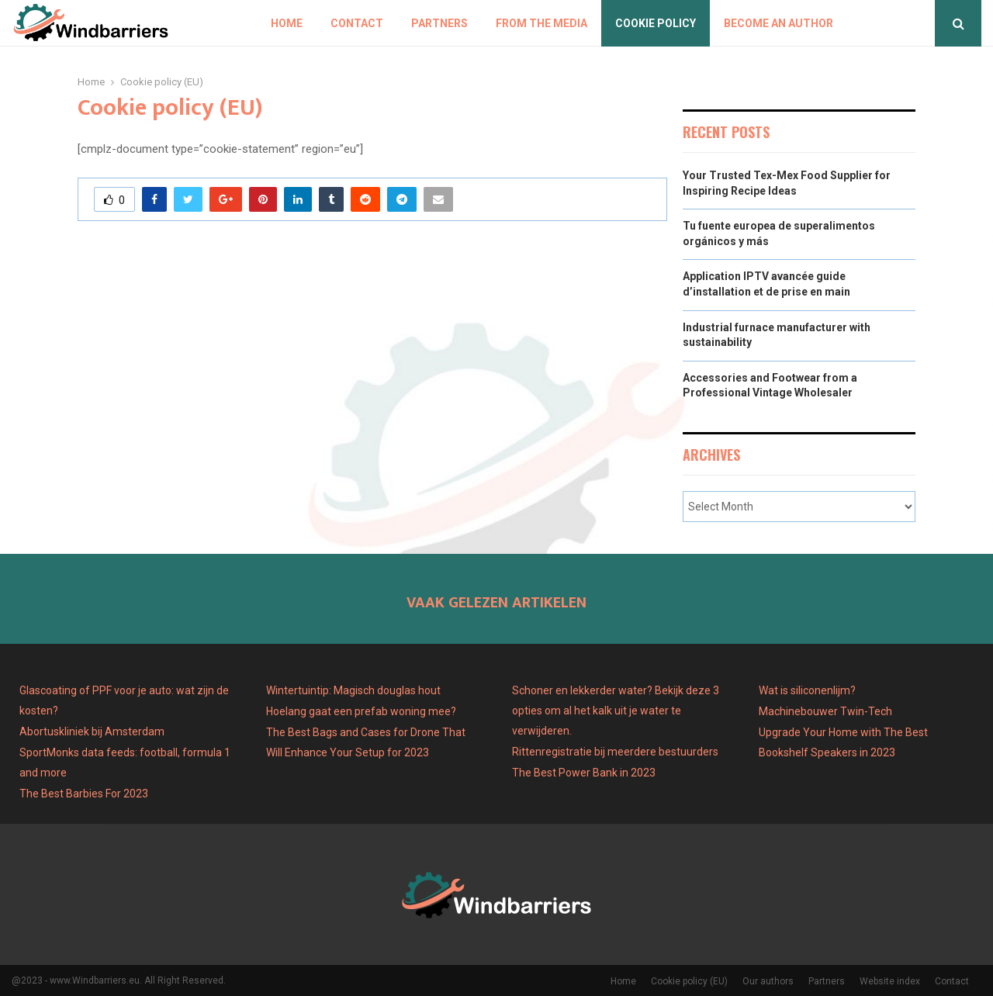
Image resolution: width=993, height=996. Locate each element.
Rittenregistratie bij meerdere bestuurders (615, 751)
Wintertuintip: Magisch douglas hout (353, 690)
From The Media (541, 23)
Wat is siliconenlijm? (807, 690)
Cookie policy (655, 23)
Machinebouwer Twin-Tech (826, 711)
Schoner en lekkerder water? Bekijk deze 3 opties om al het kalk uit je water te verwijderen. (615, 710)
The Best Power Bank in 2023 (584, 772)
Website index (890, 981)
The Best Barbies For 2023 (83, 793)
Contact (356, 23)
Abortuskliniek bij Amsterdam (91, 731)
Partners (439, 23)
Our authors (768, 981)
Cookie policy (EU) (689, 981)
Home (287, 23)
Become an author (778, 23)
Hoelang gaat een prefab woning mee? (361, 711)
